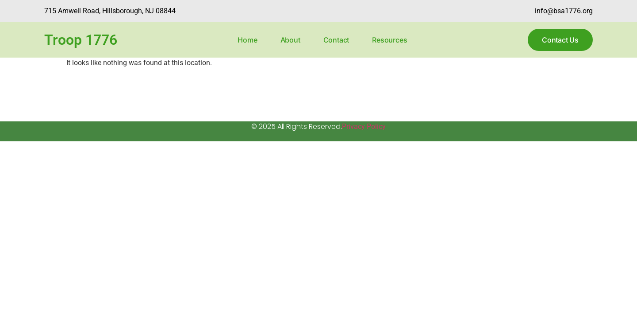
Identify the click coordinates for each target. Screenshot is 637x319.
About (290, 39)
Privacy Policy (364, 126)
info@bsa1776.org (564, 11)
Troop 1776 (80, 39)
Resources (389, 39)
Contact (336, 39)
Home (247, 39)
